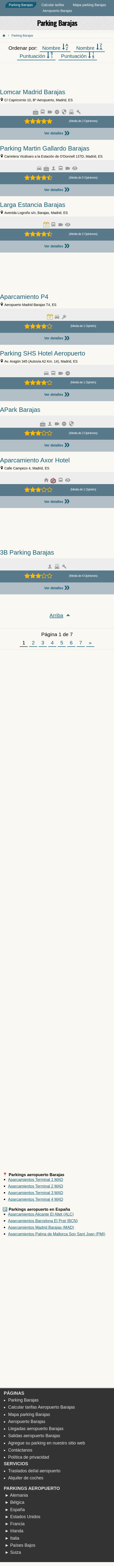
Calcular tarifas (52, 5)
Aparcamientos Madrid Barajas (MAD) (41, 1227)
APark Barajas (20, 409)
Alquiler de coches (25, 1477)
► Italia (12, 1538)
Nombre (55, 47)
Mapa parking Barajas (89, 5)
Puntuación (36, 55)
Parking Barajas (21, 5)
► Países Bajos (20, 1545)
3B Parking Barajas (27, 552)
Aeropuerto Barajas (57, 11)
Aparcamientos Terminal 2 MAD (35, 1186)
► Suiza (13, 1552)
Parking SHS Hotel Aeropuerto (42, 353)
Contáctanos (20, 1450)
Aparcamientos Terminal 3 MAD (35, 1192)
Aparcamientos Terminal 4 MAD (35, 1199)
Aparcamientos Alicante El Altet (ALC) (41, 1214)
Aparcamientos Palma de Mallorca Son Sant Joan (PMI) (56, 1234)
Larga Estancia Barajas (32, 204)
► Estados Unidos (22, 1516)
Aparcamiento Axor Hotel (35, 460)
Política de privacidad (28, 1457)
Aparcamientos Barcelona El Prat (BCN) (43, 1221)
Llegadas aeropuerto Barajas (35, 1428)
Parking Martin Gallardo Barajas (44, 148)
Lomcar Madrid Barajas (32, 92)
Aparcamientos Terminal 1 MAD (35, 1179)
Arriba (56, 615)
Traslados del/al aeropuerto (34, 1470)
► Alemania (16, 1495)
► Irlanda (14, 1530)
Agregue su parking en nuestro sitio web (46, 1443)
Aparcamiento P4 (24, 296)
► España (15, 1509)
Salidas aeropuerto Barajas (34, 1435)
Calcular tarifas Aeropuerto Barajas (41, 1407)
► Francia (14, 1523)
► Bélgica (14, 1502)
